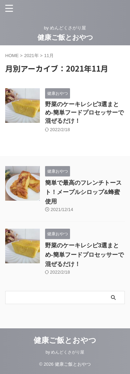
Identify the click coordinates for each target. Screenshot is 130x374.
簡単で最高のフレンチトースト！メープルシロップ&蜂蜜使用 (83, 192)
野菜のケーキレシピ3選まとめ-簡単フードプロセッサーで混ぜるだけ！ (84, 112)
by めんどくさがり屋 (64, 352)
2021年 (31, 55)
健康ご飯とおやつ (65, 37)
